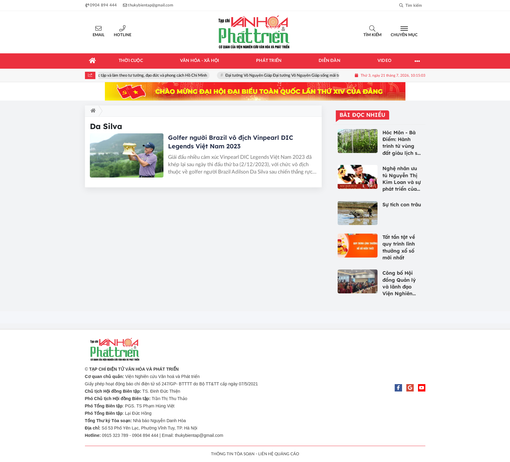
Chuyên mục (404, 35)
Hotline (122, 35)
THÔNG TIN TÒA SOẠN (233, 454)
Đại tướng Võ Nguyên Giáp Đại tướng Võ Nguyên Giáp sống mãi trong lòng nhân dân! (301, 76)
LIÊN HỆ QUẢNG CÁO (278, 454)
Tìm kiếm (372, 35)
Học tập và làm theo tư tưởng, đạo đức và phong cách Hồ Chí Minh (152, 76)
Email (99, 35)
